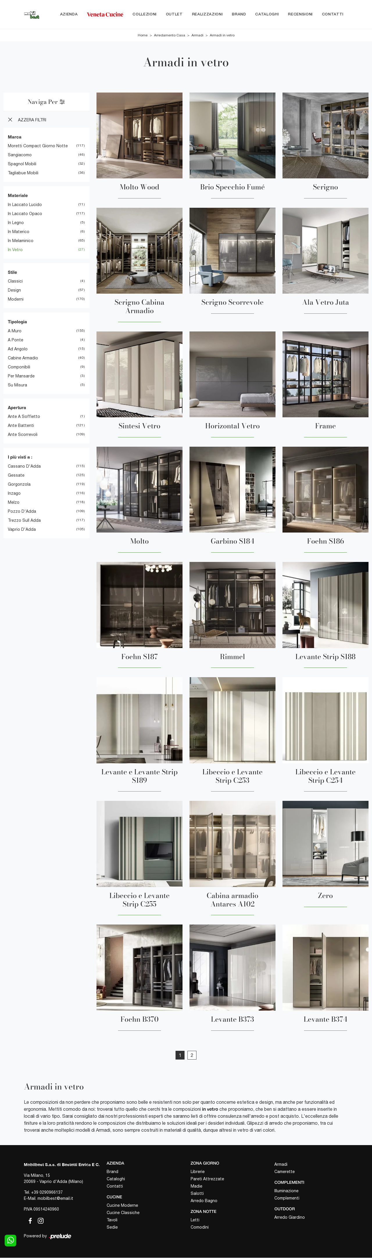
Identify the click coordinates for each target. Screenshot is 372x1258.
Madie (196, 1186)
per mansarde (21, 376)
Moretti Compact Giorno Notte (38, 146)
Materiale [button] (18, 195)
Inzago (14, 493)
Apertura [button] (17, 407)
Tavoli (112, 1220)
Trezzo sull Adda (24, 520)
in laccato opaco (25, 214)
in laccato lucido (25, 205)
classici (15, 281)
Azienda (69, 14)
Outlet (174, 14)
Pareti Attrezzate (207, 1179)
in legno (16, 223)
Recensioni (300, 14)
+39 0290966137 (47, 1192)
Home (143, 35)
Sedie (112, 1227)
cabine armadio (23, 358)
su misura (17, 385)
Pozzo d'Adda (22, 511)
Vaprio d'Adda (22, 529)
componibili (19, 367)
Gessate (16, 475)
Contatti (333, 14)
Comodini (200, 1227)
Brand (239, 14)
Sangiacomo (20, 155)
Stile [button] (12, 272)
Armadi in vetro (222, 35)
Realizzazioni (207, 14)
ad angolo (18, 349)
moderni (16, 299)
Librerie (198, 1172)
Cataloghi (267, 14)
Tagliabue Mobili (23, 173)
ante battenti (21, 425)
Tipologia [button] (17, 321)
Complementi (286, 1198)
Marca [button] (15, 137)
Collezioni (145, 14)
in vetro (15, 250)
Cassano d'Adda (24, 466)
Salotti (197, 1193)
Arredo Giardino (289, 1217)
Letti (195, 1220)
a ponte (15, 340)
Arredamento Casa (169, 35)
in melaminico (20, 241)
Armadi (197, 35)
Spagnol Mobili (22, 164)
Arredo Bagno (204, 1201)
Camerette (284, 1172)
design (14, 290)
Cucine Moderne (122, 1205)
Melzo (13, 502)
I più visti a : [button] (20, 457)
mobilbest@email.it (55, 1198)
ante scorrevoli (22, 434)
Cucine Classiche (123, 1213)
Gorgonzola (19, 484)
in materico (18, 232)
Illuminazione (286, 1191)
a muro (15, 331)
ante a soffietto (24, 416)
